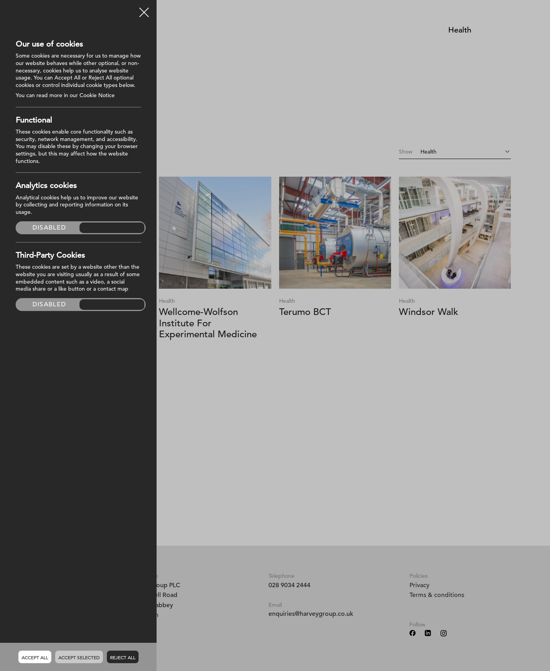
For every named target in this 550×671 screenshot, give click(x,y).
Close (144, 9)
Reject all (122, 657)
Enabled (112, 228)
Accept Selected (79, 657)
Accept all (35, 657)
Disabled (49, 228)
